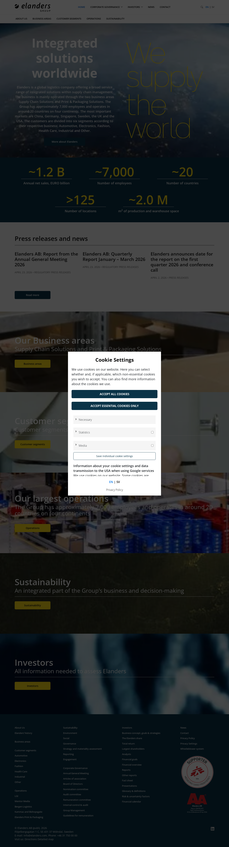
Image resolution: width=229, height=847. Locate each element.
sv (118, 482)
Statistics (84, 432)
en (111, 482)
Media (83, 446)
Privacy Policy (114, 490)
